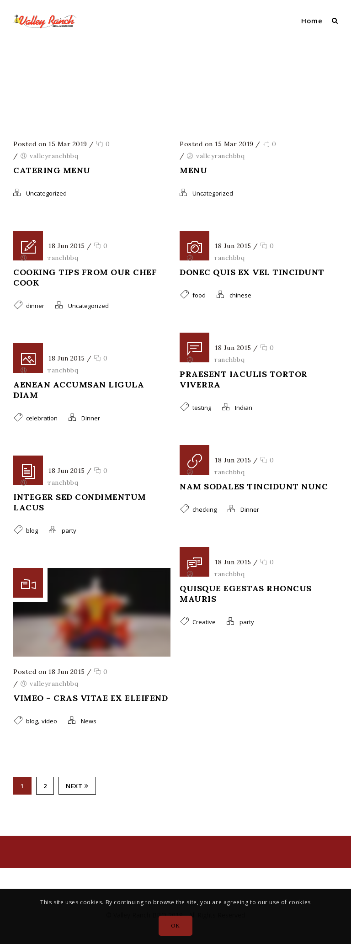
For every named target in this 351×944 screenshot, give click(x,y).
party (69, 530)
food (199, 295)
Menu (193, 170)
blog (32, 530)
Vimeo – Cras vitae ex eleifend (90, 698)
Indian (243, 407)
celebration (42, 418)
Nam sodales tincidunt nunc (254, 486)
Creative (204, 622)
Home (311, 20)
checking (204, 509)
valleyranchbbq (187, 83)
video (49, 721)
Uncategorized (46, 193)
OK (175, 925)
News (88, 721)
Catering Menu (51, 170)
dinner (35, 306)
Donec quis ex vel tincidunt (252, 272)
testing (201, 407)
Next (77, 786)
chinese (240, 295)
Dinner (90, 418)
